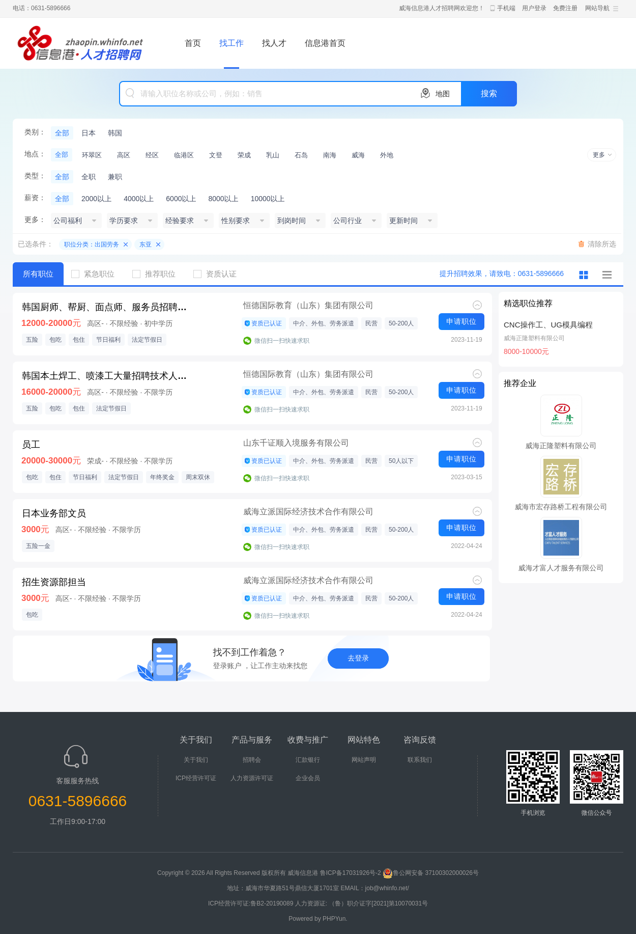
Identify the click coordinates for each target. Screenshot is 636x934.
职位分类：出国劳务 (91, 244)
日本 (88, 133)
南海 (329, 155)
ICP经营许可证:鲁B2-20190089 (251, 903)
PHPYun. (335, 918)
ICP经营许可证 (196, 778)
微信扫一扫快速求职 (281, 340)
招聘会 (252, 759)
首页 (193, 43)
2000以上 (96, 199)
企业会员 (308, 778)
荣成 (244, 155)
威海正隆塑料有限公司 (534, 338)
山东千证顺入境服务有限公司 (296, 442)
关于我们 (196, 759)
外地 (386, 155)
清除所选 (602, 244)
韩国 (115, 133)
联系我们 (420, 759)
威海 (358, 155)
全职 (88, 177)
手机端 (506, 8)
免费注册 (565, 8)
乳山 (272, 155)
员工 (31, 444)
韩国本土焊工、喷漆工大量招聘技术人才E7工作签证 (107, 376)
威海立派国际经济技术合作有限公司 (308, 511)
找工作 (231, 43)
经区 (152, 155)
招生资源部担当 (54, 582)
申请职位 (461, 321)
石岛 (301, 155)
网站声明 (364, 759)
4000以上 (139, 199)
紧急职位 (96, 273)
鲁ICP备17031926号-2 (350, 872)
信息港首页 (325, 43)
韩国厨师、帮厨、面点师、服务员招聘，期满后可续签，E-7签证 (107, 307)
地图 (443, 94)
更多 (599, 154)
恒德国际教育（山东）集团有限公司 (308, 305)
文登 (215, 155)
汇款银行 (308, 759)
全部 (62, 133)
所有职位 (38, 273)
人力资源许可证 (251, 778)
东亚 (145, 244)
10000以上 (268, 199)
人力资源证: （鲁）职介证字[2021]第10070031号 (361, 903)
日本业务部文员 (54, 513)
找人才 (274, 43)
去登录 (358, 658)
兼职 (115, 177)
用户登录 (534, 8)
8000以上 (223, 199)
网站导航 (597, 8)
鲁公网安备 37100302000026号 (431, 872)
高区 (123, 155)
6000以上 (181, 199)
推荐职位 (158, 273)
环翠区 (92, 155)
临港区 (184, 155)
